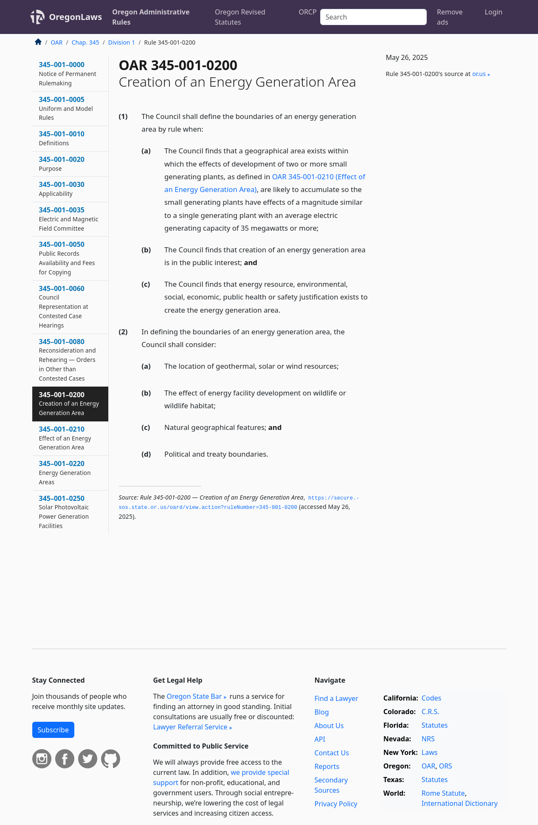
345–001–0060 (63, 306)
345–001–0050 (67, 258)
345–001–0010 (62, 138)
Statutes (435, 725)
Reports (327, 766)
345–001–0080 (67, 359)
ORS (445, 766)
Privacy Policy (336, 803)
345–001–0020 (62, 163)
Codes (431, 698)
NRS (428, 738)
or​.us (479, 74)
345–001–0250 (64, 512)
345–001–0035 (69, 218)
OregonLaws (75, 17)
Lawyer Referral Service (190, 727)
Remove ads (449, 17)
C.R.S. (430, 711)
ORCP (307, 12)
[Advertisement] (442, 225)
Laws (430, 752)
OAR (57, 42)
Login (494, 12)
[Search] (373, 17)
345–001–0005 (66, 108)
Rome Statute (443, 793)
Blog (322, 712)
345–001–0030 (62, 189)
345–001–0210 (65, 438)
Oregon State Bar (194, 696)
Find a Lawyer (336, 698)
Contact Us (332, 752)
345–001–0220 (65, 472)
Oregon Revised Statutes (240, 17)
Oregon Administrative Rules (150, 17)
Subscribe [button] (53, 730)
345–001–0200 (69, 403)
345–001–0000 (67, 73)
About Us (329, 725)
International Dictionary (460, 803)
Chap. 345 (85, 42)
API (320, 739)
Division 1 (121, 42)
